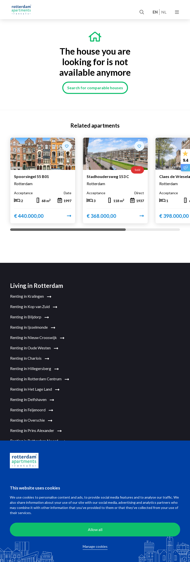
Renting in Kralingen (30, 296)
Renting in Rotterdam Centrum (39, 379)
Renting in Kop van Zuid (33, 307)
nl (163, 12)
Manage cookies (95, 546)
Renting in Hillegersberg (34, 368)
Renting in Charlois (29, 358)
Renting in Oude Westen (34, 348)
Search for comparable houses (95, 87)
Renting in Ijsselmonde (32, 327)
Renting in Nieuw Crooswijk (37, 337)
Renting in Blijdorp (29, 317)
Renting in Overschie (31, 420)
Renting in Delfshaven (32, 399)
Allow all (95, 529)
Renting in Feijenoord (31, 410)
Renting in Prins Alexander (36, 430)
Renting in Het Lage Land (35, 389)
